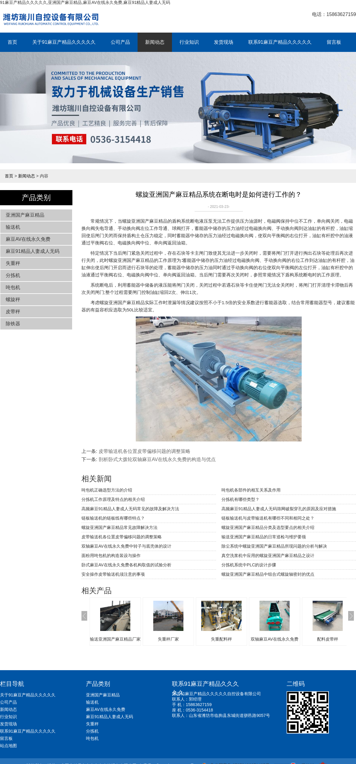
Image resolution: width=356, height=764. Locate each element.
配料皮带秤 (327, 639)
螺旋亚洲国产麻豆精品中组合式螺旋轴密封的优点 (267, 574)
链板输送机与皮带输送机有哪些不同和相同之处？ (267, 518)
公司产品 (120, 42)
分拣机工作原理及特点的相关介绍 (113, 499)
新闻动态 (154, 42)
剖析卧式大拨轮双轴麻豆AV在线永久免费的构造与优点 (157, 459)
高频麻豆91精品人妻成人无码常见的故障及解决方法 (130, 508)
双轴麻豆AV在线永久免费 (274, 639)
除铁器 (13, 323)
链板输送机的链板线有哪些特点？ (113, 518)
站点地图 (8, 745)
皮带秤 (13, 311)
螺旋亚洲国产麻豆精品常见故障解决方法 (119, 527)
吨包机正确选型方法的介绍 (106, 490)
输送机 (13, 227)
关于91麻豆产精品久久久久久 (64, 42)
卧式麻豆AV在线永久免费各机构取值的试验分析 (126, 564)
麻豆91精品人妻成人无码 (32, 251)
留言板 (334, 42)
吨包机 (13, 287)
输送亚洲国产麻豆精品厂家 (115, 639)
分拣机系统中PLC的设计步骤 (248, 564)
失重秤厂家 (168, 639)
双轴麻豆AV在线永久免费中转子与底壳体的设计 (126, 546)
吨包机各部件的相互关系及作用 (251, 490)
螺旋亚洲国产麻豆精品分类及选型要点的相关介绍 (267, 527)
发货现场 (223, 42)
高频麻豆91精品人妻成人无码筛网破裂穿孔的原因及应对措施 (278, 508)
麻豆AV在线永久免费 (28, 239)
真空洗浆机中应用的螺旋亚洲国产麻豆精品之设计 (267, 555)
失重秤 (13, 263)
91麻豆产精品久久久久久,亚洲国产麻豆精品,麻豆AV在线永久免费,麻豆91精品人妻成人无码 (85, 2)
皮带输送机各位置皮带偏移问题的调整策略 (144, 451)
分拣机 (13, 275)
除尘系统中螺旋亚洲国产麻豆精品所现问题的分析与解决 (274, 546)
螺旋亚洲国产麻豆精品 (144, 221)
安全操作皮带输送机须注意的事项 (113, 574)
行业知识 (189, 42)
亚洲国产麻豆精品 (25, 215)
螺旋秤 (13, 299)
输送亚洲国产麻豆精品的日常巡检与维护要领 (263, 536)
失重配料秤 (221, 639)
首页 (12, 42)
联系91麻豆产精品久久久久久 (280, 42)
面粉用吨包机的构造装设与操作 (111, 555)
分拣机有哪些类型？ (240, 499)
